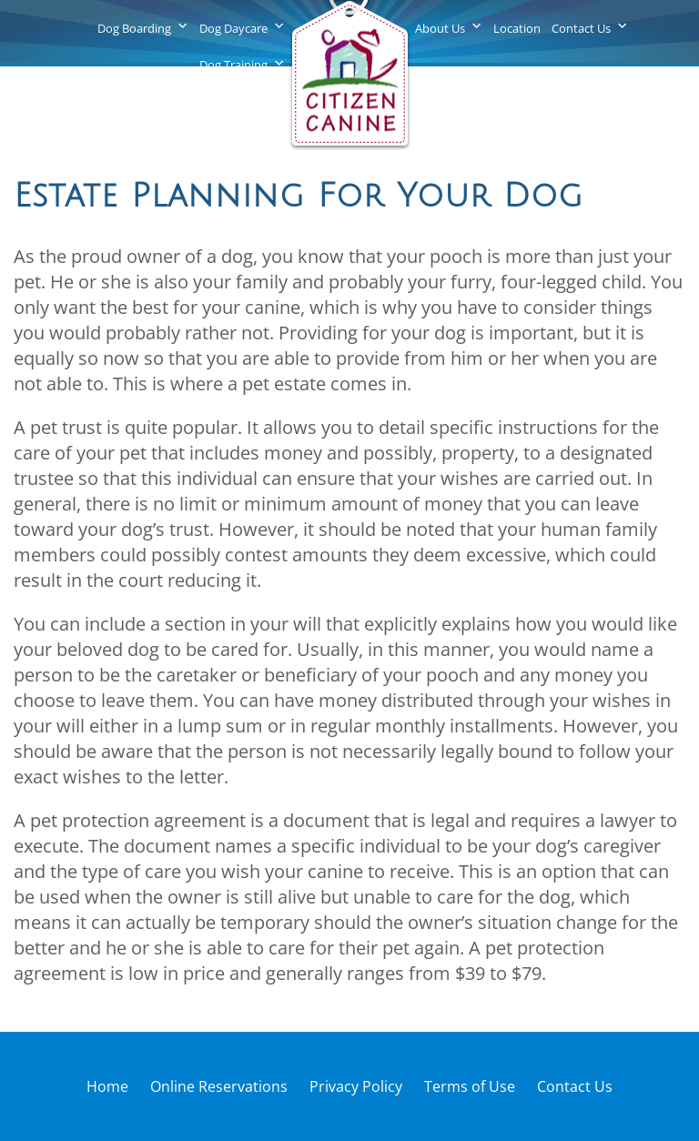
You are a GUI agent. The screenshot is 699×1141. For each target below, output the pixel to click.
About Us (440, 28)
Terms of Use (469, 1086)
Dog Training (233, 64)
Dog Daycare (233, 28)
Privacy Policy (355, 1086)
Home (107, 1086)
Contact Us (581, 28)
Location (517, 28)
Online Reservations (219, 1086)
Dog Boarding (134, 28)
